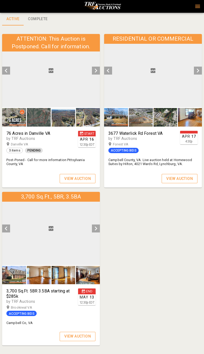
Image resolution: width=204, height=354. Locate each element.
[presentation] (102, 6)
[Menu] (197, 6)
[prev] (6, 71)
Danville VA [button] (25, 144)
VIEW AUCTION (77, 178)
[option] (51, 70)
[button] (102, 8)
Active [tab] (13, 19)
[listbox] (51, 70)
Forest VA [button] (126, 144)
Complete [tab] (38, 19)
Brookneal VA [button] (26, 307)
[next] (96, 71)
